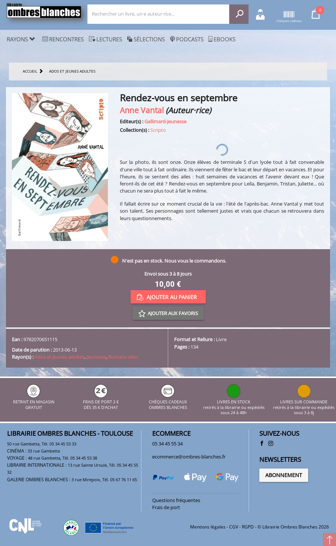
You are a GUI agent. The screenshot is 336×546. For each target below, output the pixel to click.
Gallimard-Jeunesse (165, 121)
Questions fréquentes (176, 500)
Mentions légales (207, 527)
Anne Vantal (142, 110)
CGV (233, 527)
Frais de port (166, 507)
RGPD (248, 527)
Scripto (158, 130)
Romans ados (123, 356)
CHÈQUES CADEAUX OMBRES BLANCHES (168, 402)
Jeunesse (96, 356)
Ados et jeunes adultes (59, 356)
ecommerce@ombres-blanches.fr (188, 456)
